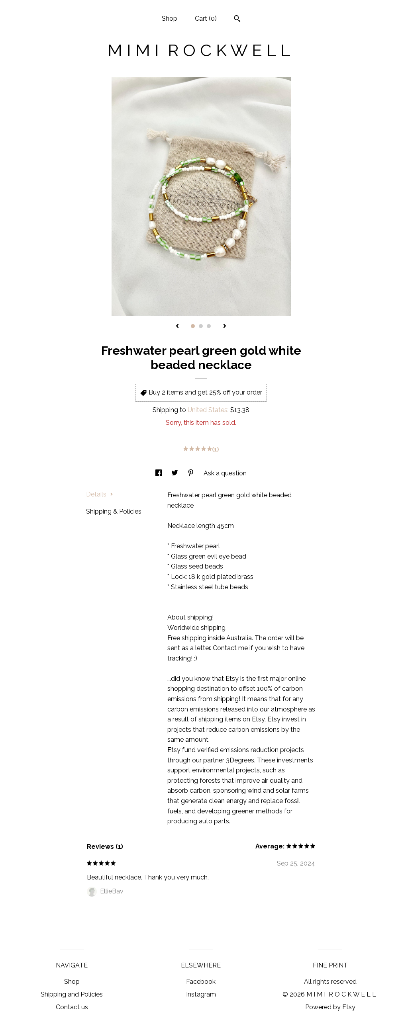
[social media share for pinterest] (192, 473)
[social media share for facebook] (159, 473)
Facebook (201, 981)
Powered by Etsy (330, 1007)
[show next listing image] (225, 326)
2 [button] (201, 326)
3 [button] (209, 326)
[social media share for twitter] (175, 473)
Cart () (206, 18)
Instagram (201, 994)
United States (207, 410)
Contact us (72, 1007)
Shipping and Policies (72, 994)
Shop (169, 18)
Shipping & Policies (113, 511)
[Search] (237, 19)
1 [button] (193, 326)
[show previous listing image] (177, 326)
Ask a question (225, 473)
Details (99, 494)
